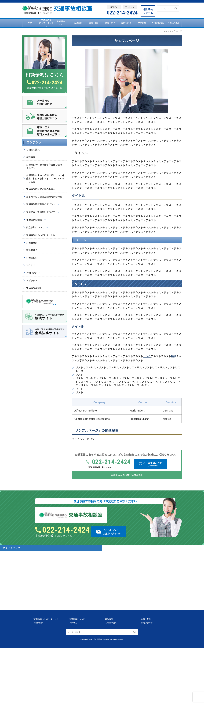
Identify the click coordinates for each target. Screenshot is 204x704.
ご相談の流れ (158, 22)
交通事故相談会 (34, 288)
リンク (147, 356)
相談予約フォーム (148, 11)
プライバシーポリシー (84, 438)
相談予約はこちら (45, 74)
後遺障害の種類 (36, 220)
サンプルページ (86, 430)
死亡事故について (37, 227)
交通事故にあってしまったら (46, 23)
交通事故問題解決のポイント (42, 204)
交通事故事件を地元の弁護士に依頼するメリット (45, 166)
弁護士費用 (94, 22)
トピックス (31, 280)
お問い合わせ (174, 22)
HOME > (113, 7)
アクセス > (130, 7)
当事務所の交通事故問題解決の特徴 (44, 196)
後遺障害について (62, 23)
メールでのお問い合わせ (111, 531)
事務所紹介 (126, 22)
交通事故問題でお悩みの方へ (40, 189)
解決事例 (78, 22)
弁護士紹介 (110, 22)
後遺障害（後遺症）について (42, 212)
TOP (30, 22)
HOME (165, 31)
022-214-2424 (122, 12)
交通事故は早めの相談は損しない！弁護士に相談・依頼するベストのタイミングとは (45, 178)
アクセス (142, 22)
